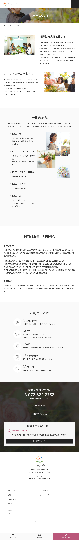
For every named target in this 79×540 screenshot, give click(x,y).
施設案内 (10, 498)
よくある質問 (44, 494)
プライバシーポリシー (47, 498)
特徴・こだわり (13, 494)
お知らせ (10, 507)
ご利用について (13, 503)
